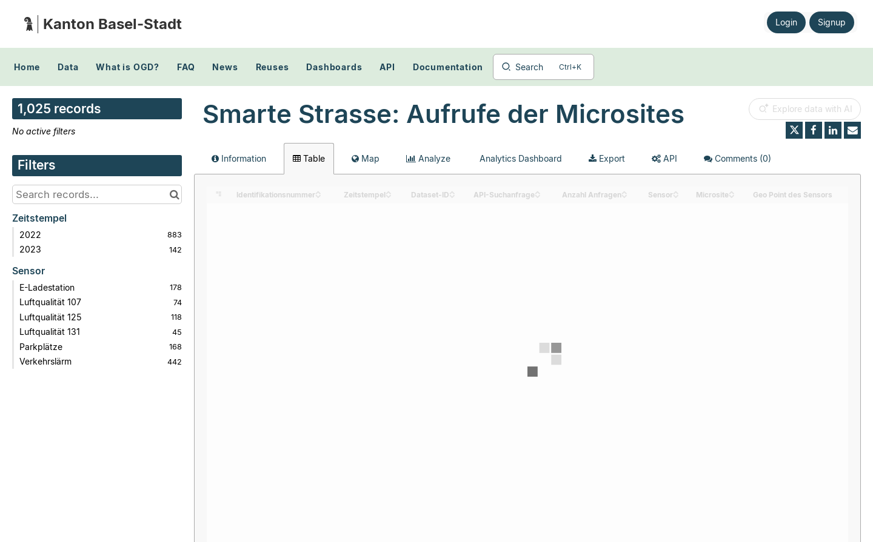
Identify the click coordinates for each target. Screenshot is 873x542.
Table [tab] (309, 158)
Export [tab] (607, 158)
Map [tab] (366, 158)
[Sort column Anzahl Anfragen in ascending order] (624, 192)
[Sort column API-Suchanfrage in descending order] (538, 195)
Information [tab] (239, 158)
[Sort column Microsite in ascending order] (732, 192)
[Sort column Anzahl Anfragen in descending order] (624, 195)
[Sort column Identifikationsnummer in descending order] (318, 195)
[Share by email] (852, 130)
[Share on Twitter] (794, 130)
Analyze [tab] (428, 158)
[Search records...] (97, 194)
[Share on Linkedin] (832, 130)
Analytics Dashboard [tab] (519, 158)
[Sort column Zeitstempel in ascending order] (389, 192)
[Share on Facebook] (813, 130)
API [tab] (664, 158)
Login (786, 22)
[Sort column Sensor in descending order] (676, 195)
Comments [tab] (737, 158)
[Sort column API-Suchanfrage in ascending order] (538, 192)
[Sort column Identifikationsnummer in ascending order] (318, 192)
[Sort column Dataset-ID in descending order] (452, 195)
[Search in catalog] (174, 194)
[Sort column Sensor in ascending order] (676, 192)
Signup (832, 22)
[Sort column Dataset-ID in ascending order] (452, 192)
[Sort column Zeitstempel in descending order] (389, 195)
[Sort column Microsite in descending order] (732, 195)
